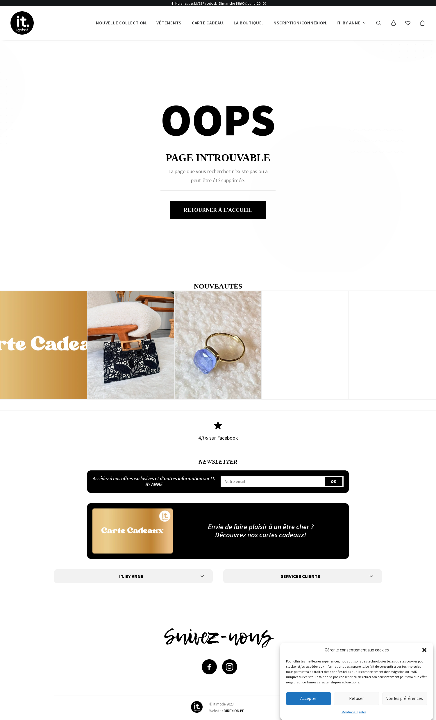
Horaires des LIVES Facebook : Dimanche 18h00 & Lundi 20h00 (220, 3)
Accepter (308, 698)
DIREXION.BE (234, 710)
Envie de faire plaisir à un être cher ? (261, 526)
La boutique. (248, 23)
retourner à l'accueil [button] (218, 210)
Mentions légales (354, 712)
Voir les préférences (404, 698)
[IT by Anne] (22, 23)
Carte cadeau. (208, 23)
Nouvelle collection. (121, 23)
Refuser (356, 698)
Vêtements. (169, 23)
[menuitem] (121, 23)
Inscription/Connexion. (300, 23)
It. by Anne (351, 23)
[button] (424, 650)
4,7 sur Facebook (218, 437)
